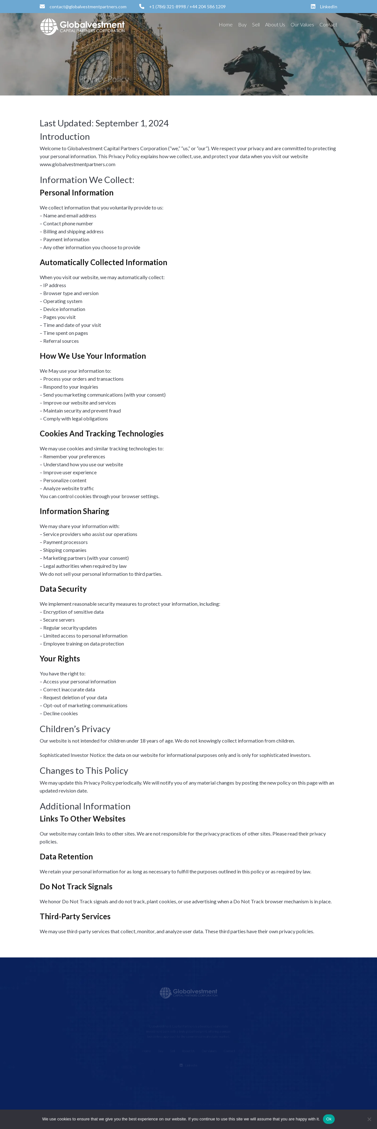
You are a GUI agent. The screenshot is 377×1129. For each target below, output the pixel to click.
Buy (242, 24)
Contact (328, 24)
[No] (369, 1119)
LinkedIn (324, 6)
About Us (275, 24)
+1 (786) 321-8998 (162, 6)
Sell (256, 24)
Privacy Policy (111, 88)
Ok (329, 1119)
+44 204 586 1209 (207, 6)
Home (226, 24)
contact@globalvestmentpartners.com (83, 6)
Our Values (302, 24)
